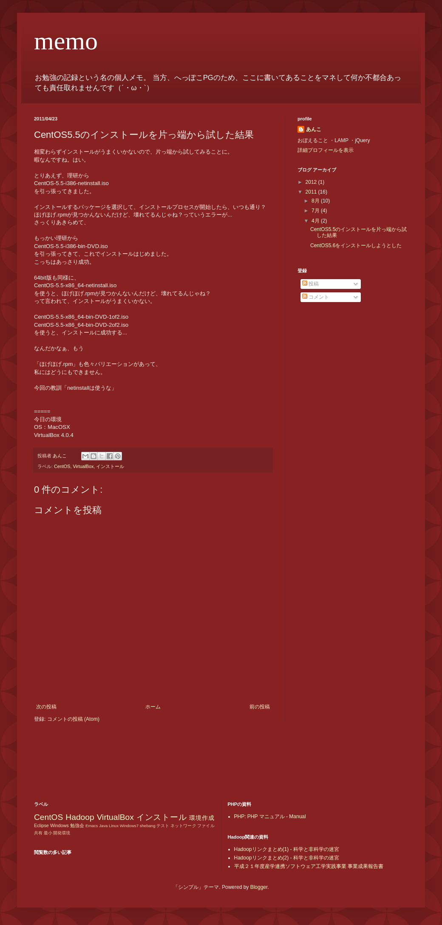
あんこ (313, 129)
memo (66, 41)
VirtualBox (83, 466)
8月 (316, 201)
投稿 (310, 284)
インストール (110, 466)
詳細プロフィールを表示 (326, 150)
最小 (48, 833)
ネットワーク (183, 825)
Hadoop (79, 817)
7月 (316, 211)
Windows (59, 825)
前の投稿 (259, 707)
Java (103, 825)
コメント (315, 297)
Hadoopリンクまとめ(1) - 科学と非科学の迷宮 (286, 849)
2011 (312, 192)
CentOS (62, 466)
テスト (162, 825)
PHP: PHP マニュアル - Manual (270, 816)
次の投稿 (46, 707)
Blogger (259, 887)
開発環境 (61, 833)
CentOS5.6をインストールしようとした (356, 245)
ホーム (153, 707)
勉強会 (77, 825)
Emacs (91, 825)
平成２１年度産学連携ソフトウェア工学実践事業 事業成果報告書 (308, 866)
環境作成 (201, 817)
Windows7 (129, 825)
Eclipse (41, 825)
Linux (114, 825)
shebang (148, 825)
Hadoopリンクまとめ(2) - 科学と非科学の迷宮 (286, 858)
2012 (312, 182)
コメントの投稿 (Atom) (73, 719)
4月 (316, 221)
